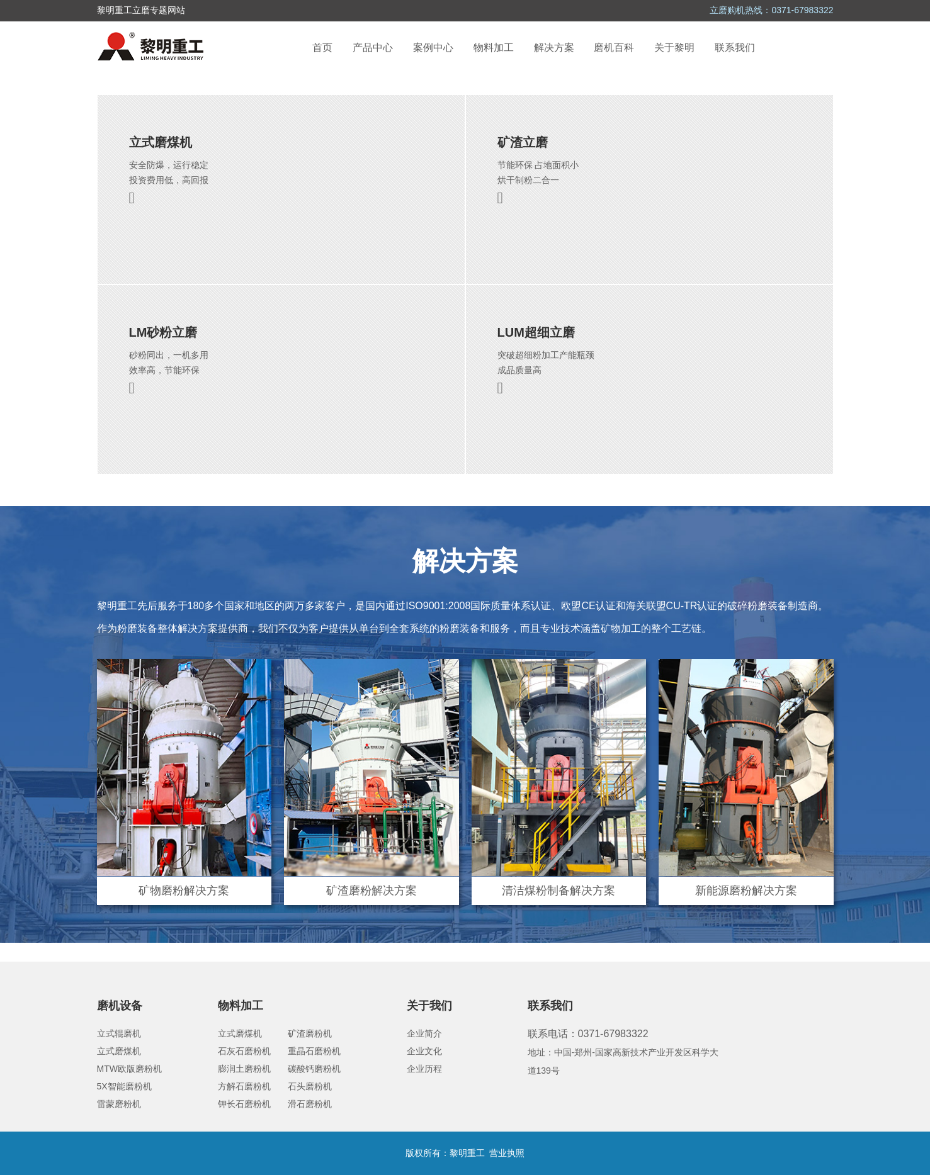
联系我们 (735, 47)
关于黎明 (674, 47)
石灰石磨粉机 (244, 1051)
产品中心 (373, 47)
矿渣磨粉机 (310, 1033)
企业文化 (424, 1051)
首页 (322, 47)
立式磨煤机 (119, 1051)
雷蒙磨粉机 (119, 1104)
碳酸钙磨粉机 (314, 1069)
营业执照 (507, 1153)
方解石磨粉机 (244, 1086)
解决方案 (554, 47)
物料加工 (494, 47)
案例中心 (433, 47)
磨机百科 (614, 47)
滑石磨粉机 (310, 1104)
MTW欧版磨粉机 (129, 1069)
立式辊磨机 (119, 1033)
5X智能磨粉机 (124, 1086)
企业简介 (424, 1033)
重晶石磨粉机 (314, 1051)
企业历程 (424, 1069)
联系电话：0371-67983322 (588, 1033)
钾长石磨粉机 (244, 1104)
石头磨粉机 (310, 1086)
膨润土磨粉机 (244, 1069)
